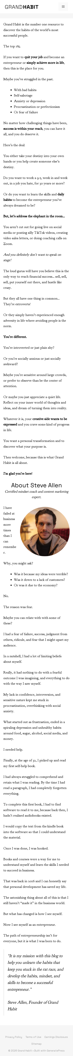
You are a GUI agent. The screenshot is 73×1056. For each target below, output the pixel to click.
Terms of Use (33, 1037)
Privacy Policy (13, 1037)
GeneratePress (56, 1050)
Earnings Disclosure (56, 1037)
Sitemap (36, 1043)
